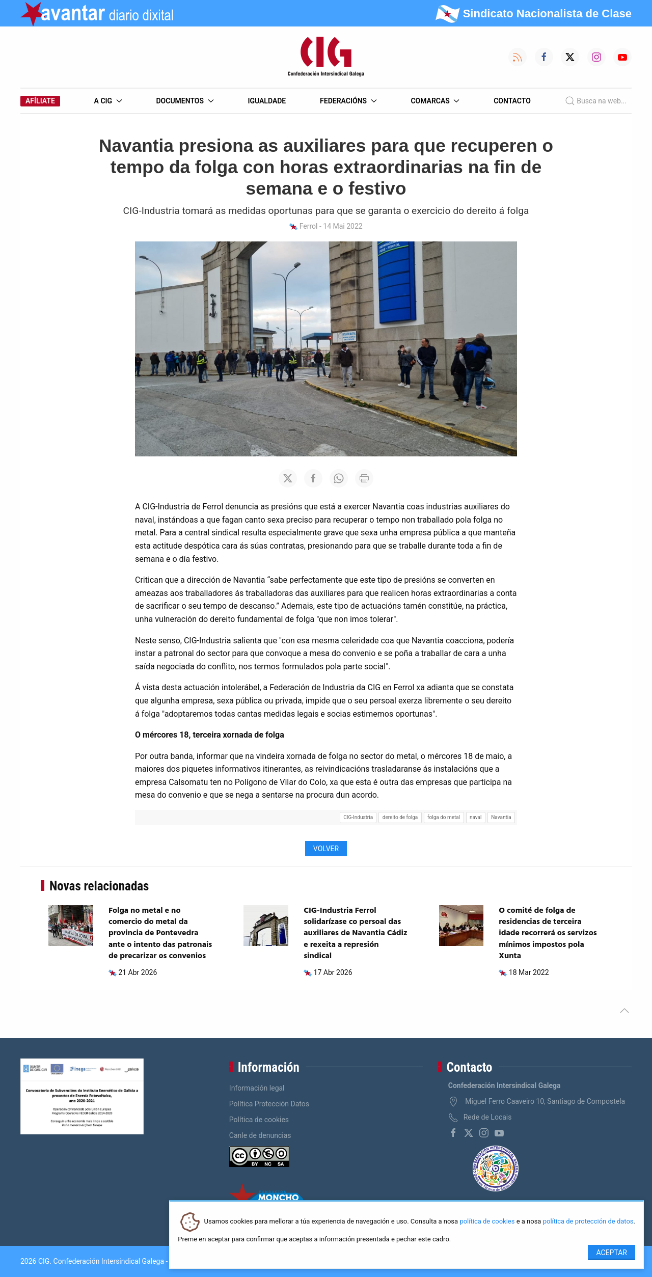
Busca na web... (596, 101)
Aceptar (611, 1252)
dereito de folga (400, 817)
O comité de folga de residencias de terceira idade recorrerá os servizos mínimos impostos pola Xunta (548, 933)
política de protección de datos (588, 1222)
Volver (326, 849)
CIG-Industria (358, 817)
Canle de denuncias (260, 1135)
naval (476, 817)
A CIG (108, 101)
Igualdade (267, 101)
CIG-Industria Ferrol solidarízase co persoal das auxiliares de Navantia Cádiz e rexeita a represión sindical (355, 933)
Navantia (501, 817)
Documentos (184, 101)
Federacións (348, 101)
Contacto (512, 101)
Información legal (257, 1088)
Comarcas (435, 101)
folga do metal (443, 817)
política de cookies (486, 1222)
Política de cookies (259, 1120)
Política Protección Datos (269, 1104)
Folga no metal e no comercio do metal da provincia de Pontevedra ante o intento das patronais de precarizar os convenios (160, 933)
